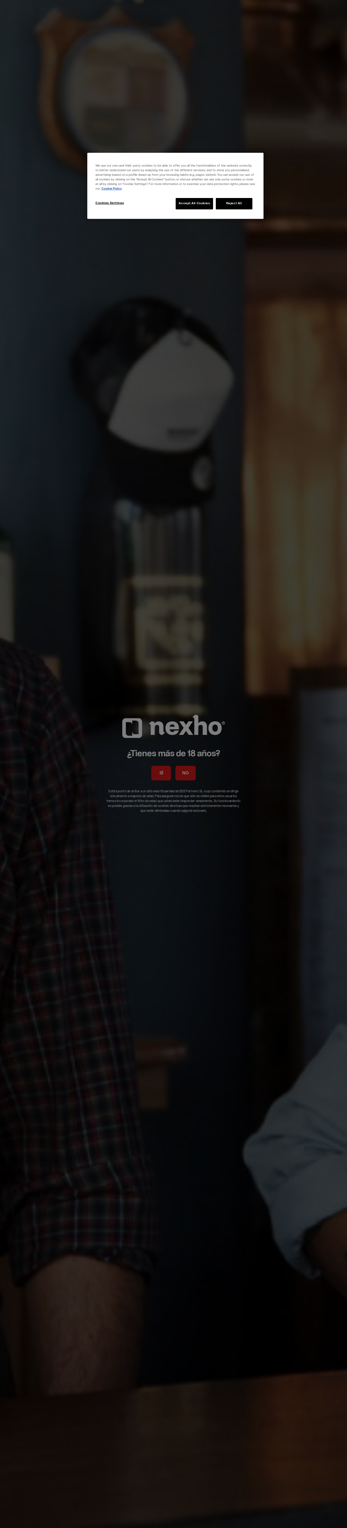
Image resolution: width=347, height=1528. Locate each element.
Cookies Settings (109, 203)
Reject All (234, 203)
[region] (175, 186)
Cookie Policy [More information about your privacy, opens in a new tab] (111, 188)
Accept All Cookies (194, 203)
